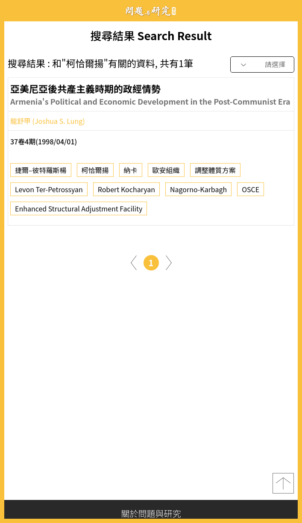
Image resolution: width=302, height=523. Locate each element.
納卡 (131, 172)
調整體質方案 (215, 172)
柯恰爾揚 (95, 172)
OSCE (250, 192)
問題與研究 (151, 10)
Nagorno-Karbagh (198, 192)
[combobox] (262, 64)
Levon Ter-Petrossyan (49, 192)
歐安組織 (166, 172)
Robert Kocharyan (126, 192)
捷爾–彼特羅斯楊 (41, 172)
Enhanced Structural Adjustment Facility (78, 211)
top (283, 483)
